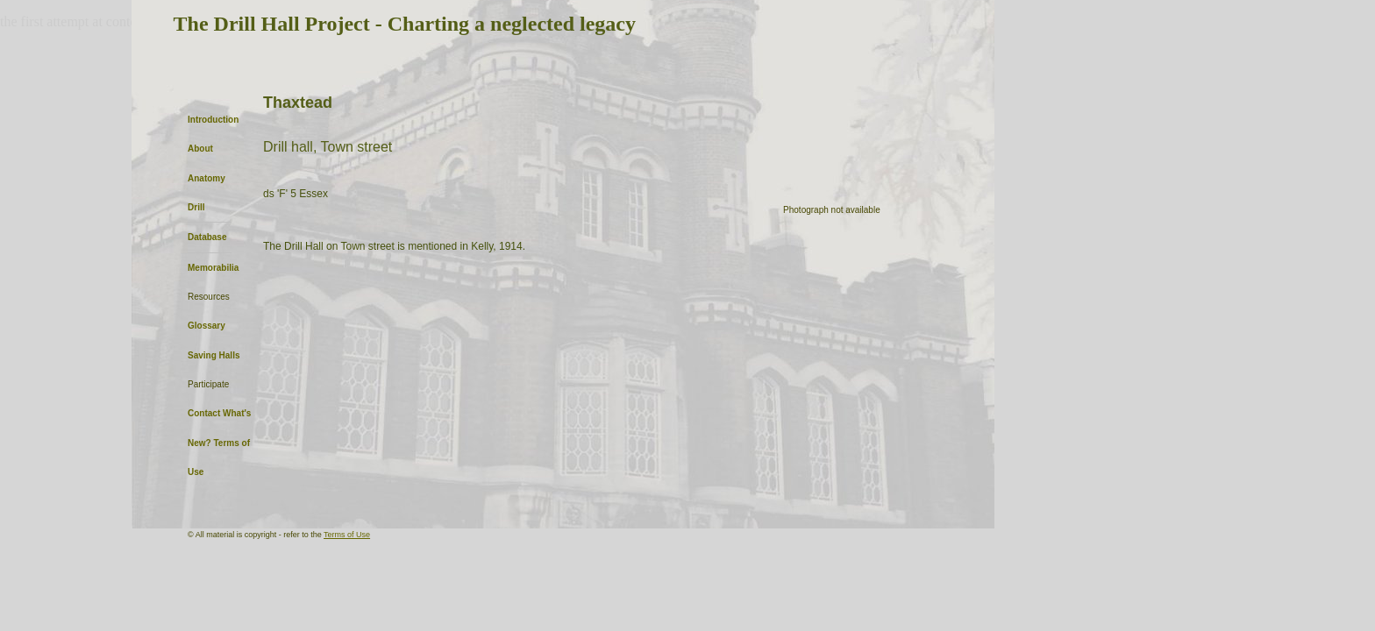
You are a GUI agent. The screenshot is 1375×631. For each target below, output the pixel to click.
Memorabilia (213, 268)
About (200, 148)
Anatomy (206, 178)
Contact (204, 413)
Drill (196, 207)
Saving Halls (213, 355)
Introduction (213, 119)
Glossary (206, 325)
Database (207, 237)
